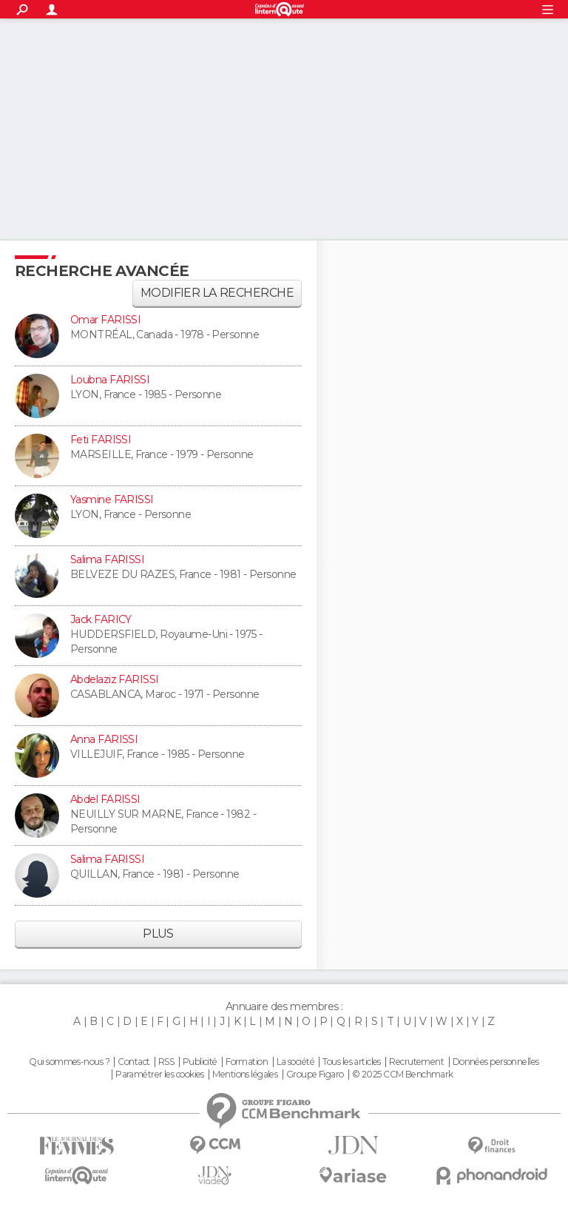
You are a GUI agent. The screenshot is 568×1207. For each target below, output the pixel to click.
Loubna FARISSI (109, 379)
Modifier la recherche (217, 293)
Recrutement (416, 1062)
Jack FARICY (101, 619)
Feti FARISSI (100, 439)
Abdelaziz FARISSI (114, 679)
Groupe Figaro (315, 1074)
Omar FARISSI (105, 319)
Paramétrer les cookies (159, 1074)
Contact (133, 1062)
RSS (166, 1062)
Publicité (200, 1062)
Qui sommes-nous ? (69, 1062)
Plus (158, 934)
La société (295, 1062)
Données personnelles (496, 1062)
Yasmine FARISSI (112, 499)
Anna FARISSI (104, 739)
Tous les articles (351, 1062)
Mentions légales (244, 1074)
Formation (247, 1062)
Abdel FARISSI (105, 799)
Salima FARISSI (107, 559)
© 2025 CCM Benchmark (402, 1074)
